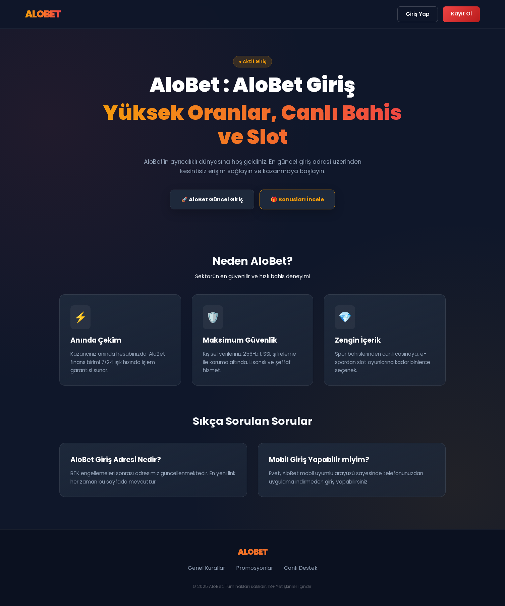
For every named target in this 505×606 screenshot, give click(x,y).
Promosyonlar (254, 568)
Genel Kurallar (206, 568)
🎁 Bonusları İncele (297, 199)
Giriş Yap (418, 13)
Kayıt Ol (461, 13)
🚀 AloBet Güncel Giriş (212, 199)
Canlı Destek (301, 568)
